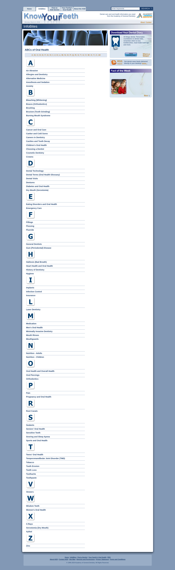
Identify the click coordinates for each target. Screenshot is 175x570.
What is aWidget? (146, 55)
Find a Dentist (82, 557)
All (99, 55)
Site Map (72, 559)
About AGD (54, 559)
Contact (148, 22)
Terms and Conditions (117, 559)
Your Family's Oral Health (97, 557)
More (146, 95)
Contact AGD (63, 559)
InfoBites (73, 557)
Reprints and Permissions (86, 559)
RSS (108, 557)
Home (67, 557)
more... (144, 63)
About (143, 22)
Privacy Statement (102, 559)
